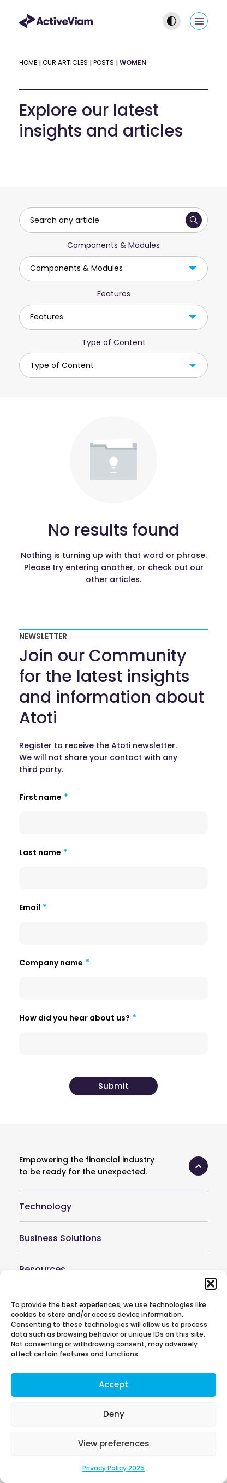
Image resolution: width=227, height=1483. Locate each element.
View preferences (114, 1443)
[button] (210, 1283)
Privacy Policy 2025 (113, 1468)
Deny (113, 1414)
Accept (113, 1384)
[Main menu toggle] (199, 21)
